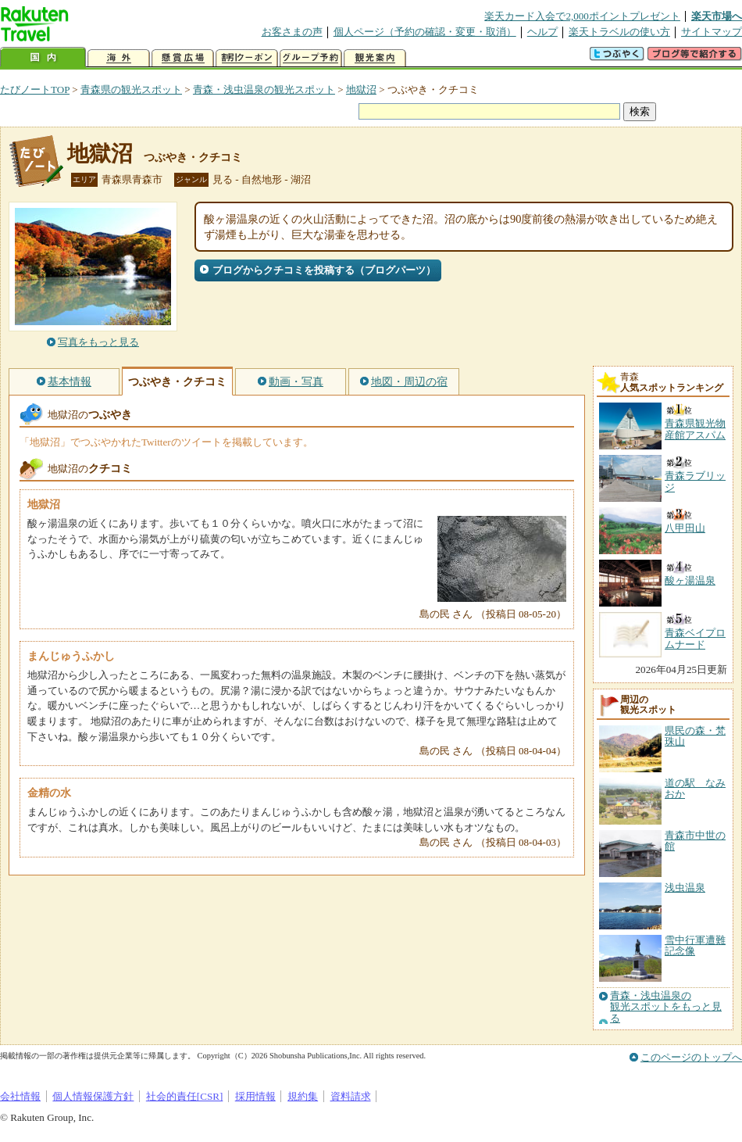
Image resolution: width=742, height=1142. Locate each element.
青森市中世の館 (695, 840)
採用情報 (255, 1096)
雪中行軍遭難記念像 (695, 945)
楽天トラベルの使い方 (619, 32)
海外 (118, 58)
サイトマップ (711, 32)
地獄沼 (361, 89)
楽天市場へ (716, 16)
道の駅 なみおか (695, 788)
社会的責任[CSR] (184, 1096)
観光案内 (375, 58)
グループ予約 (311, 58)
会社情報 (20, 1096)
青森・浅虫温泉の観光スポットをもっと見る (666, 1007)
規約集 (302, 1096)
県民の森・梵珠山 (695, 736)
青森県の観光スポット (131, 89)
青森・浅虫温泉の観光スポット (264, 89)
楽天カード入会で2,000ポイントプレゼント (582, 16)
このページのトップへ (691, 1057)
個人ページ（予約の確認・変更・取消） (425, 32)
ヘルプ (542, 32)
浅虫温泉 (685, 887)
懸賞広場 (183, 58)
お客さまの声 (292, 32)
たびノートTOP (35, 89)
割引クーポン (247, 58)
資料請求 (350, 1096)
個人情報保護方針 (93, 1096)
